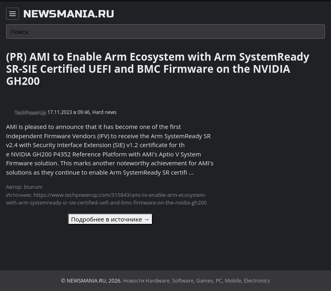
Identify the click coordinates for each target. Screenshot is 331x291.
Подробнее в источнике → (110, 219)
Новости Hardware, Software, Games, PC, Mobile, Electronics (196, 280)
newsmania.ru (68, 14)
